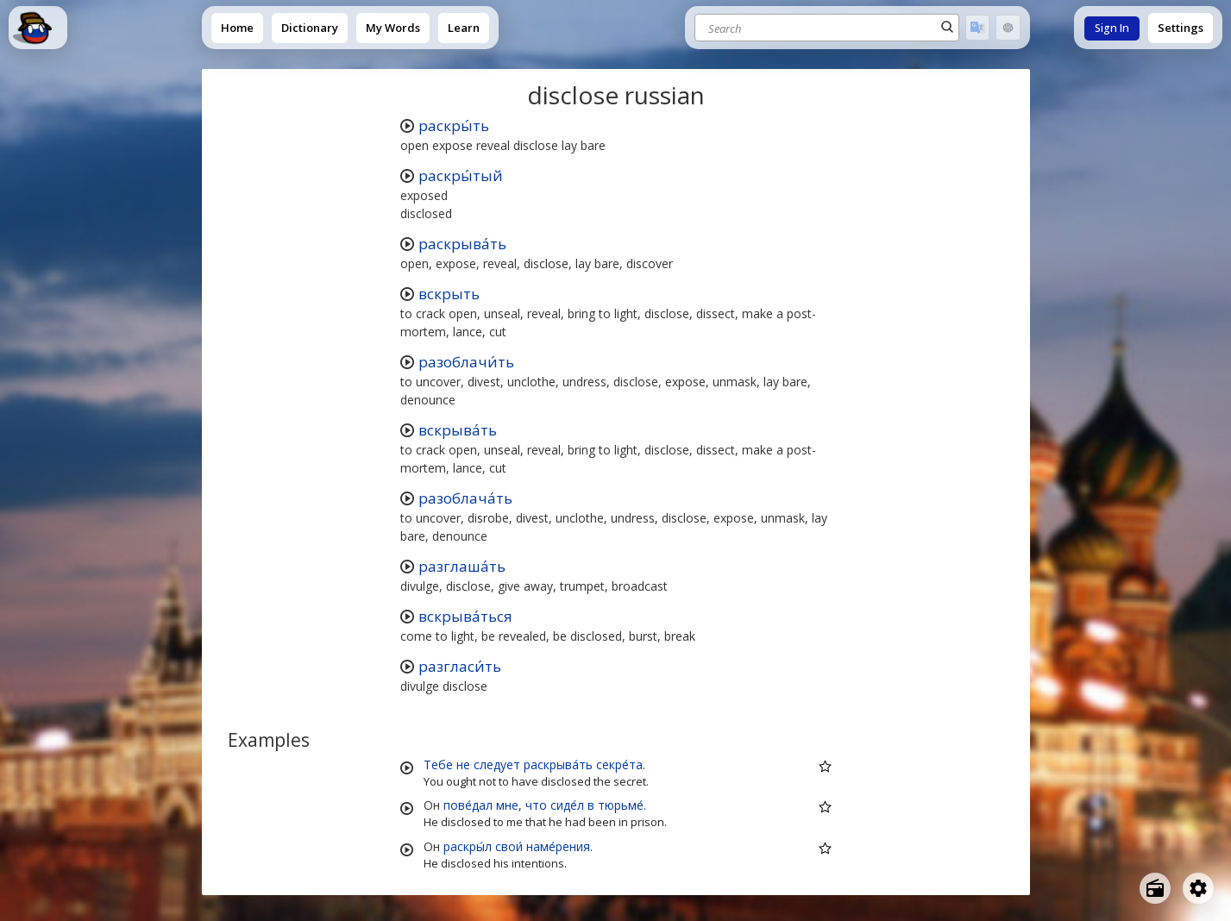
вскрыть (449, 294)
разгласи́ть (459, 666)
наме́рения (558, 846)
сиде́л (567, 805)
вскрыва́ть (457, 430)
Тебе (438, 764)
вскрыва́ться (465, 616)
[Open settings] (1198, 888)
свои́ (509, 846)
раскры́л (467, 846)
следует (497, 764)
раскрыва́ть (462, 244)
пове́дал (468, 805)
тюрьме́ (621, 805)
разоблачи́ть (466, 362)
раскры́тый (460, 175)
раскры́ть (453, 125)
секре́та (619, 764)
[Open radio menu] (1155, 888)
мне (507, 805)
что (536, 805)
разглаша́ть (462, 566)
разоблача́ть (465, 498)
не (463, 764)
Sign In (1112, 28)
